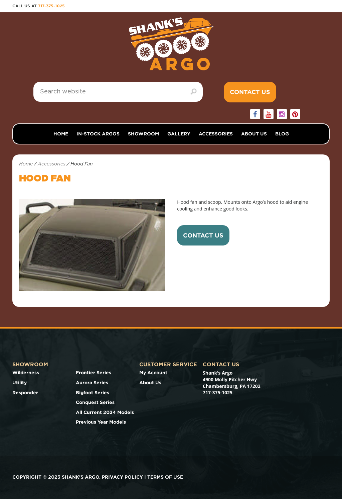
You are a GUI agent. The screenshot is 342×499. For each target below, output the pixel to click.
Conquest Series (95, 402)
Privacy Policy (122, 477)
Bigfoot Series (92, 392)
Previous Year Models (101, 422)
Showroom (143, 133)
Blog (282, 133)
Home (60, 133)
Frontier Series (93, 372)
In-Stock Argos (98, 133)
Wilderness (25, 372)
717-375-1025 (51, 6)
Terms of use (165, 477)
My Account (153, 372)
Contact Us (250, 91)
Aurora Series (92, 382)
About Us (254, 133)
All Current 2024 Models (105, 412)
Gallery (178, 133)
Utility (19, 382)
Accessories (216, 133)
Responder (25, 392)
